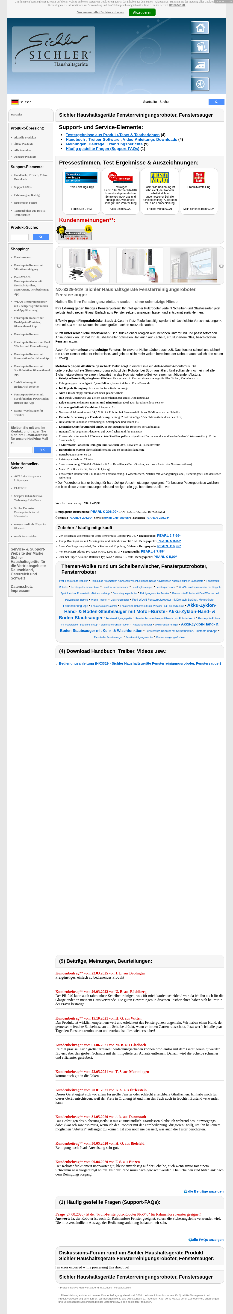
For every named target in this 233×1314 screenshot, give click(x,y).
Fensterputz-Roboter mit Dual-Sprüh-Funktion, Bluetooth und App (29, 322)
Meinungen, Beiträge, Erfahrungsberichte (104, 144)
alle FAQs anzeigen (208, 1240)
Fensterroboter (23, 257)
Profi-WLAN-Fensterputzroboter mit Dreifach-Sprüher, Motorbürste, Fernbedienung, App (31, 286)
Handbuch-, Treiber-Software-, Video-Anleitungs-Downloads (121, 139)
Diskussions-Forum (25, 203)
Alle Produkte (22, 150)
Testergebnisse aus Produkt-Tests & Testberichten (113, 135)
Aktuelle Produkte (25, 137)
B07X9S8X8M (156, 511)
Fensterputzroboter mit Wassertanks (27, 512)
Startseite (150, 102)
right (221, 266)
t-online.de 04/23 (81, 208)
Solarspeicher (25, 536)
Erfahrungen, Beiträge (27, 195)
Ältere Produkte (23, 144)
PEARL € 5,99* (165, 557)
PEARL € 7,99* (168, 535)
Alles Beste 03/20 (120, 208)
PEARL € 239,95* (157, 517)
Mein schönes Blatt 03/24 (199, 208)
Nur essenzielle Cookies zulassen (100, 12)
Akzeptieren (142, 12)
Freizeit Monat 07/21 (159, 208)
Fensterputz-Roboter (26, 334)
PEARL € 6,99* (169, 546)
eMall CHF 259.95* (117, 517)
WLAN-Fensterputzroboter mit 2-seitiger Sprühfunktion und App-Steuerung (31, 306)
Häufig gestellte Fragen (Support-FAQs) (102, 149)
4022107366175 (136, 511)
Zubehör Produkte (25, 156)
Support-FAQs (23, 187)
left (59, 266)
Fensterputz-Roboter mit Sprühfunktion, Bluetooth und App (32, 370)
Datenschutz (177, 5)
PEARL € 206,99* (104, 511)
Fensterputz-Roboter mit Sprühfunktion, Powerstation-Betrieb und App (32, 398)
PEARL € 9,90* (169, 541)
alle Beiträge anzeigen (205, 1191)
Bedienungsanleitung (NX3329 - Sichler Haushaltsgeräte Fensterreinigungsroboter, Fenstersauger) (140, 663)
